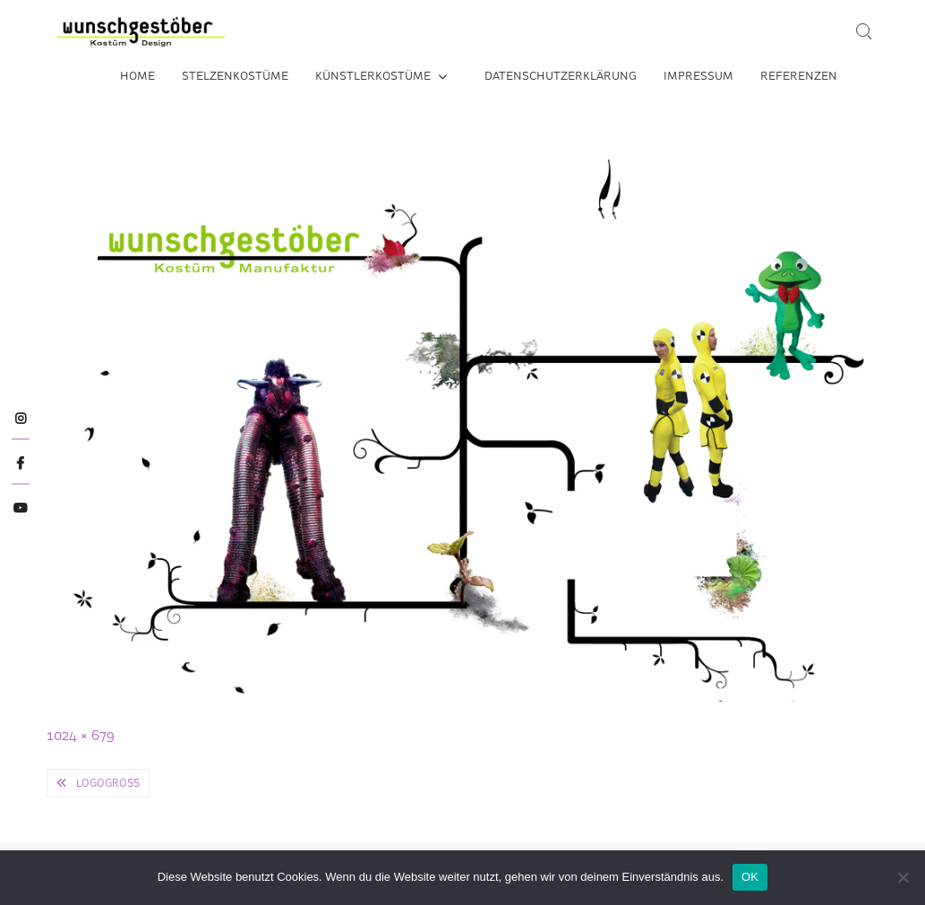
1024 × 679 (81, 735)
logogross (108, 783)
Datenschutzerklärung (560, 75)
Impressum (698, 75)
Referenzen (798, 75)
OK (749, 876)
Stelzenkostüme (235, 75)
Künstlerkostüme (373, 75)
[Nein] (903, 877)
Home (137, 75)
